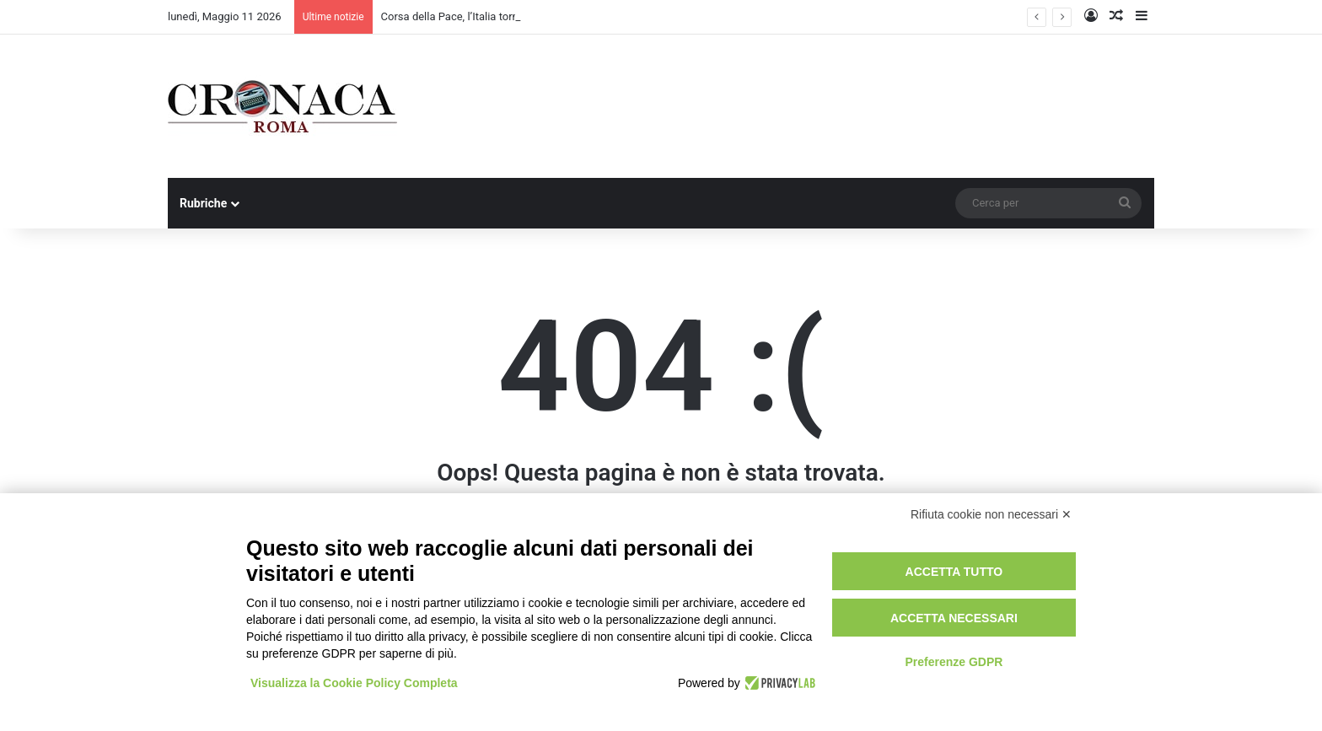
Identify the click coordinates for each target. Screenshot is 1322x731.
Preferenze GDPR (953, 662)
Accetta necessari (954, 618)
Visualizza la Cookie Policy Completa (354, 683)
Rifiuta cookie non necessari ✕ (991, 514)
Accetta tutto (954, 571)
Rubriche (203, 203)
